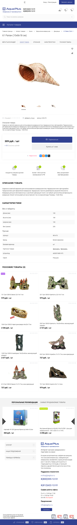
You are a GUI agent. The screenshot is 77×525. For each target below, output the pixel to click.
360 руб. (9, 433)
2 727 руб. (58, 329)
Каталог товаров (11, 25)
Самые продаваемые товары (52, 402)
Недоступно (32, 156)
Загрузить (56, 249)
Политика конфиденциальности (13, 516)
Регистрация (52, 2)
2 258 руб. (45, 433)
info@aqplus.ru (47, 505)
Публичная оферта (9, 518)
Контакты (46, 510)
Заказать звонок (66, 2)
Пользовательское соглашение (13, 515)
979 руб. (19, 299)
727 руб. (58, 359)
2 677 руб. (19, 359)
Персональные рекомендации (25, 402)
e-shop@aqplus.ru (48, 476)
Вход (45, 2)
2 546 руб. (19, 329)
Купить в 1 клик (52, 147)
